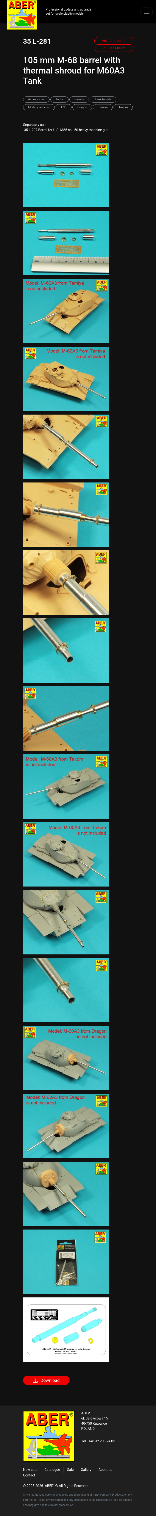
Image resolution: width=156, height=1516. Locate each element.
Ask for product (114, 41)
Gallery (86, 1470)
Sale (70, 1470)
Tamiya (103, 107)
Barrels (79, 99)
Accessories (36, 99)
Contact (29, 1475)
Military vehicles (39, 107)
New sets (30, 1470)
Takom (123, 107)
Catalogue (52, 1470)
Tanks (60, 99)
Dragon (82, 107)
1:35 (63, 107)
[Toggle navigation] (146, 12)
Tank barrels (103, 99)
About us (105, 1470)
